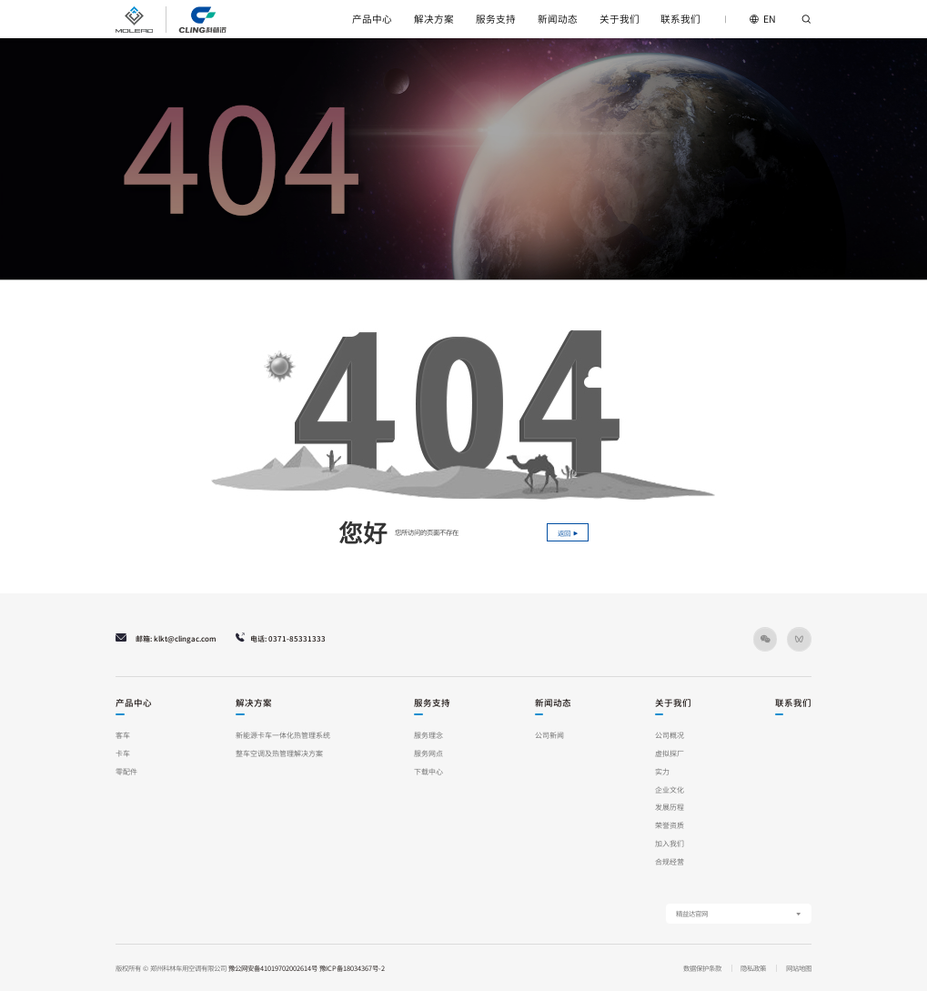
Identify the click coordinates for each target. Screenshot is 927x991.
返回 (568, 533)
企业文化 (669, 789)
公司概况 (669, 735)
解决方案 (434, 18)
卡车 (123, 753)
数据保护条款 (702, 968)
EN (763, 19)
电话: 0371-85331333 (280, 638)
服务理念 (428, 735)
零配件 (126, 771)
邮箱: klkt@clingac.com (165, 638)
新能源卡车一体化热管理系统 (283, 735)
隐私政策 (753, 968)
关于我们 (620, 18)
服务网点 (428, 753)
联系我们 (680, 18)
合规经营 (669, 861)
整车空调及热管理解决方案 (279, 753)
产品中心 (372, 18)
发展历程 (669, 807)
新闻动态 (558, 18)
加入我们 (669, 843)
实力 (662, 771)
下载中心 (428, 771)
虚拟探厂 (669, 753)
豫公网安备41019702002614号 (272, 968)
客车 (123, 735)
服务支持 (496, 18)
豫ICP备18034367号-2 (352, 968)
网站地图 (798, 968)
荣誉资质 (669, 825)
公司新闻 (549, 735)
